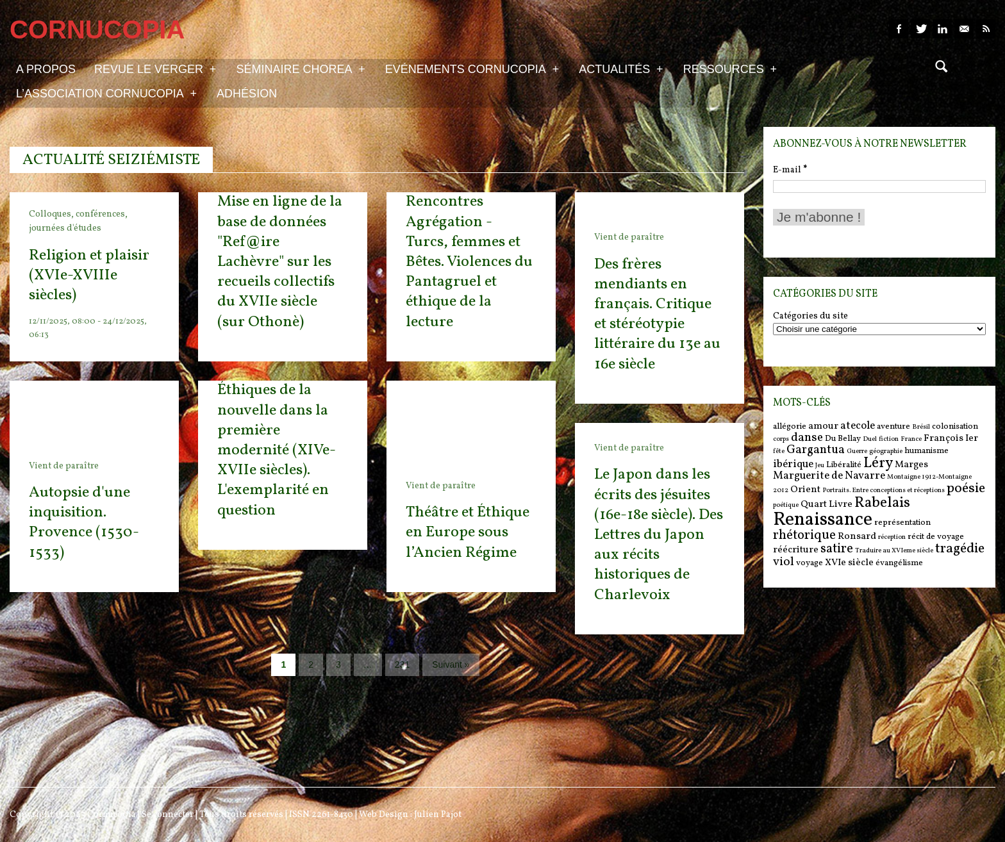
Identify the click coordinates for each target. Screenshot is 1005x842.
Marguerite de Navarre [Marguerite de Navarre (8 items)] (829, 476)
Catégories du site (810, 316)
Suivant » (450, 664)
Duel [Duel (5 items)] (870, 439)
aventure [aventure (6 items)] (893, 426)
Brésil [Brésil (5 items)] (921, 427)
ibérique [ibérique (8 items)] (793, 464)
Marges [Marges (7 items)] (911, 465)
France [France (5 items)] (911, 439)
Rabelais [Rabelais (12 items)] (882, 503)
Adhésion (247, 93)
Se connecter (168, 815)
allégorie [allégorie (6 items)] (789, 426)
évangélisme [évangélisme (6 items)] (899, 563)
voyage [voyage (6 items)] (809, 563)
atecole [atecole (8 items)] (857, 426)
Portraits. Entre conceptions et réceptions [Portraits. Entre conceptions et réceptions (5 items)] (883, 490)
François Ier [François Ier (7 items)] (951, 438)
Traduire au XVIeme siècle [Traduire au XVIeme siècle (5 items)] (894, 551)
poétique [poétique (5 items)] (786, 505)
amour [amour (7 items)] (823, 426)
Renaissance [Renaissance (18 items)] (822, 520)
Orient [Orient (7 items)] (805, 490)
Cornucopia (111, 815)
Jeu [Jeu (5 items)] (819, 465)
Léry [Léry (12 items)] (878, 463)
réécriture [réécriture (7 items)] (795, 550)
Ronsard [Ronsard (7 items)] (857, 536)
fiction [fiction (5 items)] (889, 439)
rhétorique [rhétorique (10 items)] (804, 536)
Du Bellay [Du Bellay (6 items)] (843, 439)
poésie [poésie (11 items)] (966, 489)
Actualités (621, 69)
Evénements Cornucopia (472, 69)
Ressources (730, 69)
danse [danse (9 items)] (807, 437)
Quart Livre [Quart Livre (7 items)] (826, 504)
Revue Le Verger (155, 69)
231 (402, 664)
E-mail (790, 170)
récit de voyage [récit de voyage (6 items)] (936, 537)
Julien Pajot (437, 815)
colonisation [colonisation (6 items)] (955, 426)
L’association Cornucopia (106, 93)
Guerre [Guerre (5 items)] (857, 451)
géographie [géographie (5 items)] (885, 451)
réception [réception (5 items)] (892, 537)
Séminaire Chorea (300, 69)
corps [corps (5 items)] (781, 439)
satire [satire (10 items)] (836, 549)
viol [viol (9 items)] (783, 562)
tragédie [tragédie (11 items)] (959, 549)
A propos (46, 69)
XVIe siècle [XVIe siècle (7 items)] (849, 563)
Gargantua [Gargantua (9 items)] (815, 450)
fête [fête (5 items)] (779, 451)
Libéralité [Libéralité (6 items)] (843, 465)
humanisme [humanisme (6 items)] (926, 451)
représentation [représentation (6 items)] (902, 522)
